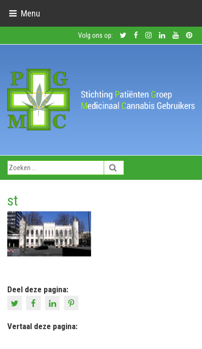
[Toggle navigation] (24, 13)
